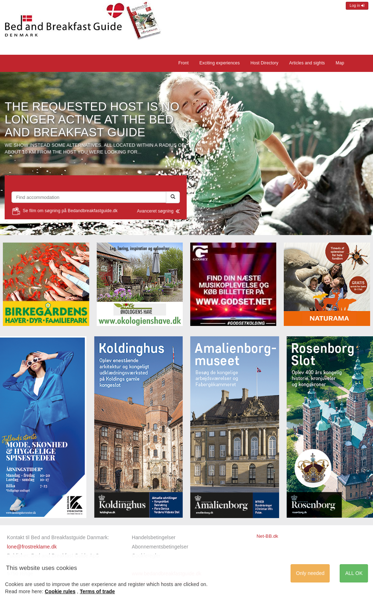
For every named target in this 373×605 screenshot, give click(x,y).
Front (183, 62)
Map (340, 62)
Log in (357, 6)
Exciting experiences (219, 62)
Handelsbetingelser (154, 537)
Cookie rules (60, 591)
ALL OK (354, 573)
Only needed (310, 573)
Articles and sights (307, 62)
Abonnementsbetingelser (160, 547)
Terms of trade (97, 591)
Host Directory (264, 62)
